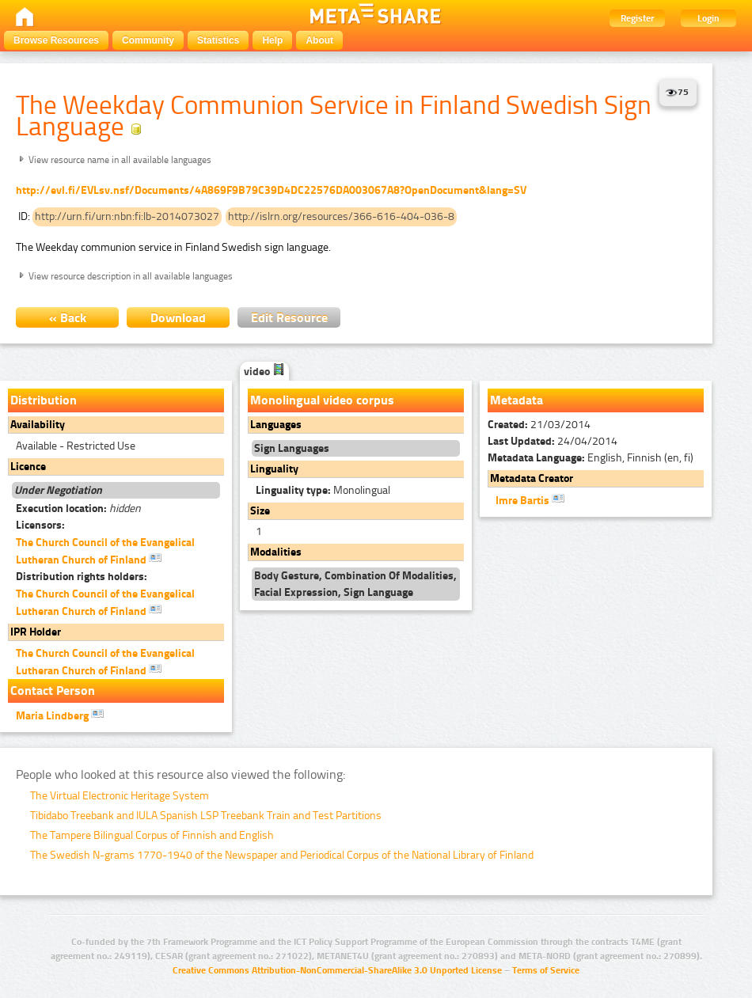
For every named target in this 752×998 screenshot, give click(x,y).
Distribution (43, 400)
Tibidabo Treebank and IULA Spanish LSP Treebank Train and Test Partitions (206, 815)
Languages (276, 424)
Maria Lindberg (60, 715)
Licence (28, 466)
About (319, 40)
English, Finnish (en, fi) (590, 458)
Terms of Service (545, 970)
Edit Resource (289, 317)
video (264, 371)
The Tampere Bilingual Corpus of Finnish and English (152, 835)
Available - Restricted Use (75, 446)
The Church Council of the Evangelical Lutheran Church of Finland (105, 551)
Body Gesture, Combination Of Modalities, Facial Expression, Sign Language (355, 584)
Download (178, 317)
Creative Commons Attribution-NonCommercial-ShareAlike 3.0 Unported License (337, 970)
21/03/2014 (539, 424)
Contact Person (52, 690)
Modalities (276, 552)
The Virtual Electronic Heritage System (119, 796)
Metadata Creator (531, 478)
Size (260, 511)
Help (272, 40)
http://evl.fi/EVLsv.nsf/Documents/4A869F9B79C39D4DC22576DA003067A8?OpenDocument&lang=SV (271, 190)
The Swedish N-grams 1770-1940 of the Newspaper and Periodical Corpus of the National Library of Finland (282, 855)
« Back (67, 317)
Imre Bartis (530, 499)
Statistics (218, 40)
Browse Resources (56, 40)
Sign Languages (291, 448)
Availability (37, 424)
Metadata (516, 400)
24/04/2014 (552, 441)
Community (148, 40)
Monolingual (323, 490)
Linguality (274, 469)
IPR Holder (35, 632)
